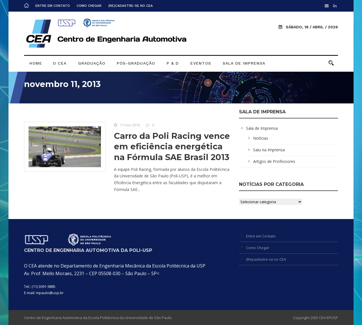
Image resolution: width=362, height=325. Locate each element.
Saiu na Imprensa (269, 149)
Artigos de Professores (274, 161)
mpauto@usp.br (50, 292)
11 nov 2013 (130, 125)
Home (35, 63)
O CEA (59, 63)
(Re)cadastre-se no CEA (130, 6)
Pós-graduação (136, 63)
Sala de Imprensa (244, 63)
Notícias (260, 138)
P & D (173, 63)
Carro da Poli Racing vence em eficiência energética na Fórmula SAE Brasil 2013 (172, 146)
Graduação (91, 63)
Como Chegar (89, 6)
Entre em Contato (52, 6)
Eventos (200, 63)
